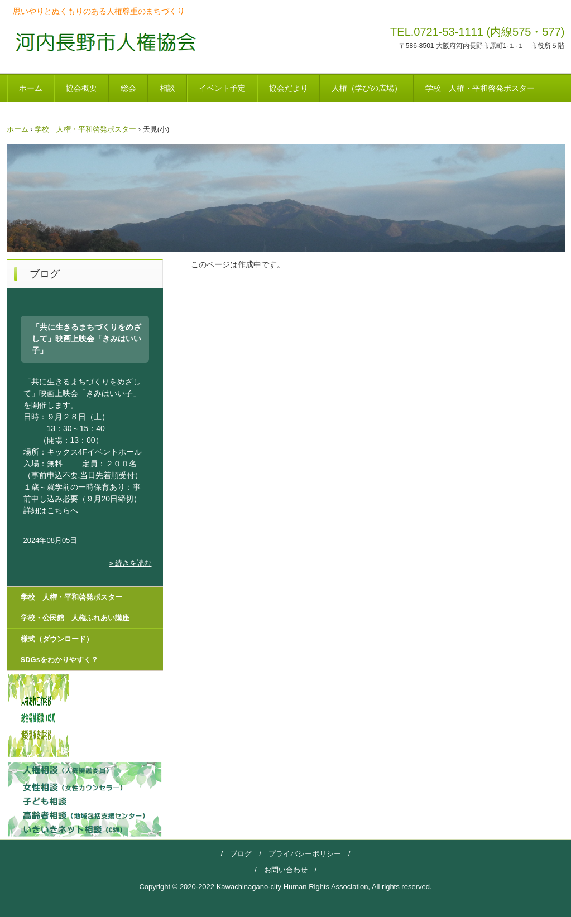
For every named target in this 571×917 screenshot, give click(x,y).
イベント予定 (222, 88)
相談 (167, 88)
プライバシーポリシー (301, 854)
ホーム (30, 88)
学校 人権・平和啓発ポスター (480, 88)
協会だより (288, 88)
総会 (128, 88)
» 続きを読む (130, 563)
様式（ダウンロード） (57, 639)
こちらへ (62, 510)
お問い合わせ (286, 870)
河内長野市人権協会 (102, 41)
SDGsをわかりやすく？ (59, 659)
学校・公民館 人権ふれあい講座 (75, 618)
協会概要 (81, 88)
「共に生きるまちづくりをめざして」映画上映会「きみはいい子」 (86, 338)
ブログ (241, 854)
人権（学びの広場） (367, 88)
